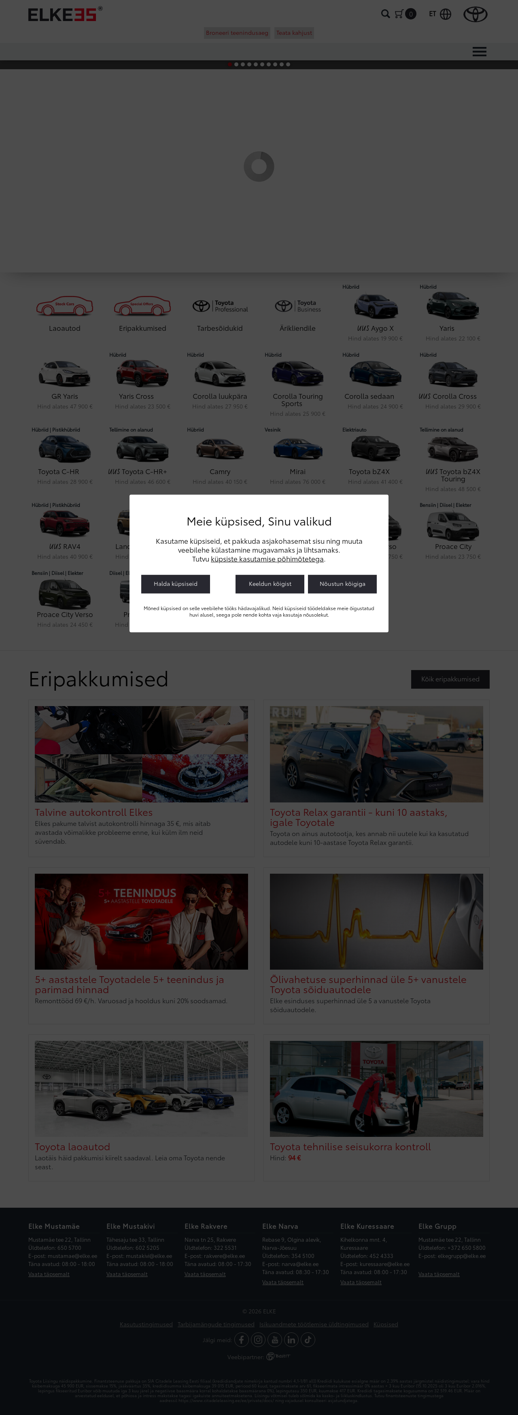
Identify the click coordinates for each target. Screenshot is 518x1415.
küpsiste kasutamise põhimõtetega (267, 558)
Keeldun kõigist (270, 583)
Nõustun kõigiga (342, 583)
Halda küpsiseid (175, 583)
